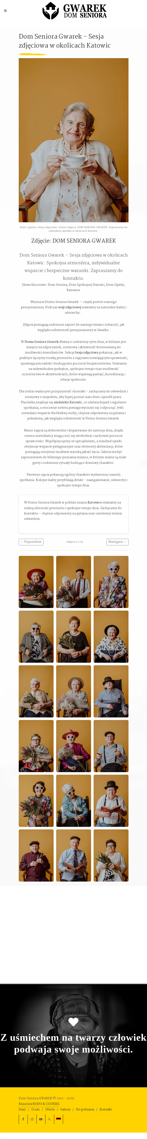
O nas (35, 1109)
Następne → (117, 542)
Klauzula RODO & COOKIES (39, 1104)
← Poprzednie (31, 542)
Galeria (65, 1109)
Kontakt (106, 1109)
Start (22, 1109)
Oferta (50, 1109)
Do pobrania (85, 1109)
